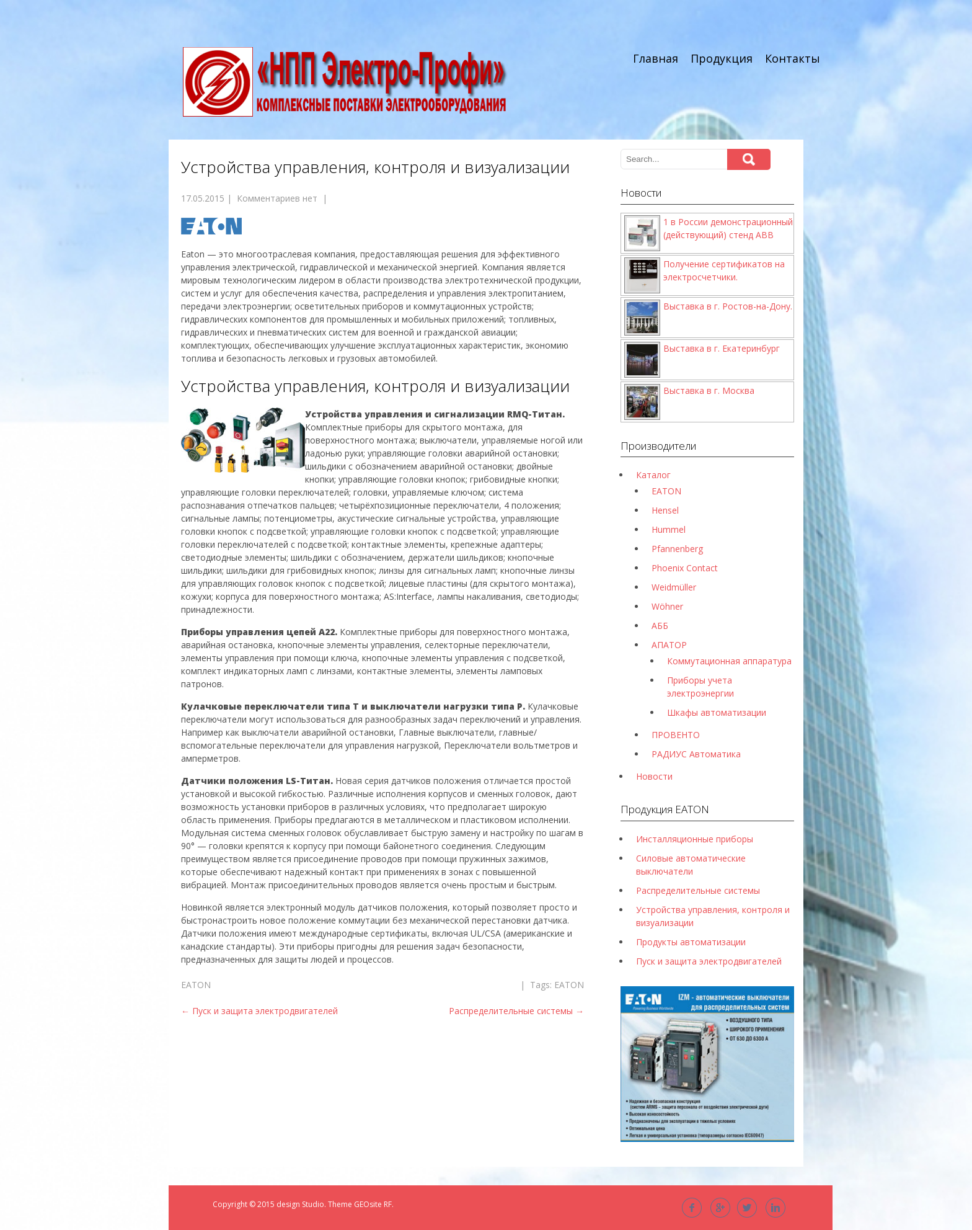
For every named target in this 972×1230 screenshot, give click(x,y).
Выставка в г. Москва (708, 390)
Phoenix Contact (685, 568)
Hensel (665, 510)
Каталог (653, 475)
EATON (196, 985)
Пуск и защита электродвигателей (259, 1011)
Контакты (792, 58)
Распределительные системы (516, 1011)
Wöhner (667, 606)
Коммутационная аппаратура (729, 661)
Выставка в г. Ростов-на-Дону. (727, 306)
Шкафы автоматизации (716, 712)
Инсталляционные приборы (694, 839)
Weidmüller (674, 587)
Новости (654, 776)
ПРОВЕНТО (676, 735)
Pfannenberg (677, 549)
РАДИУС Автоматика (696, 754)
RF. (389, 1204)
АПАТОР (669, 645)
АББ (660, 625)
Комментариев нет (277, 198)
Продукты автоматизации (691, 942)
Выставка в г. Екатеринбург (721, 348)
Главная (655, 58)
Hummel (669, 529)
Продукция (722, 58)
